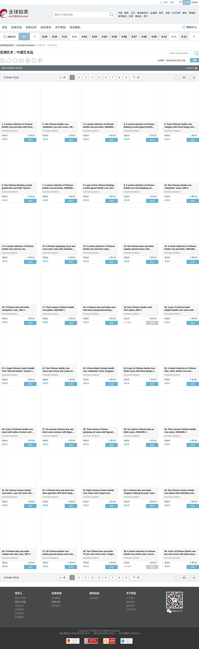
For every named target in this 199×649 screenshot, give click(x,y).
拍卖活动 (16, 27)
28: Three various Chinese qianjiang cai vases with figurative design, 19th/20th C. (99, 432)
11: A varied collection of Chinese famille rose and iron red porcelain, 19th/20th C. (17, 249)
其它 (146, 16)
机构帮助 (56, 598)
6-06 (124, 36)
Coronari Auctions (25, 45)
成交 (30, 140)
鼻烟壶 (192, 13)
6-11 (173, 36)
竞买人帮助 (20, 598)
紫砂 (184, 13)
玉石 (133, 13)
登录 (163, 2)
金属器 (154, 13)
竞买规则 (75, 27)
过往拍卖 (19, 613)
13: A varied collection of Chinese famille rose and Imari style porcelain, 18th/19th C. (99, 249)
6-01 (74, 36)
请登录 (5, 139)
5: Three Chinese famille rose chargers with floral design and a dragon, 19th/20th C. (179, 127)
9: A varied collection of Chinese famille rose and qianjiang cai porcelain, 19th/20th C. (139, 188)
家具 (161, 13)
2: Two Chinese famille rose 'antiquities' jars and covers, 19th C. (58, 127)
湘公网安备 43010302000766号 (75, 633)
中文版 (187, 2)
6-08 (144, 36)
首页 (4, 27)
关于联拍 (60, 27)
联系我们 (130, 605)
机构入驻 (56, 602)
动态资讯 (45, 27)
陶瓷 (126, 13)
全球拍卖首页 (7, 45)
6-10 (164, 36)
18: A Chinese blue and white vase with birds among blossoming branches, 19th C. (99, 310)
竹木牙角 (176, 13)
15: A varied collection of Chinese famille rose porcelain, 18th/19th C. (180, 249)
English (195, 2)
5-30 (54, 36)
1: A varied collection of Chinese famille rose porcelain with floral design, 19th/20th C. (17, 127)
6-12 (183, 36)
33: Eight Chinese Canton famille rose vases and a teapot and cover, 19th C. (98, 493)
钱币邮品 (122, 16)
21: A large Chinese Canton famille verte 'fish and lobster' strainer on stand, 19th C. (18, 371)
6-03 (94, 36)
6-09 (154, 36)
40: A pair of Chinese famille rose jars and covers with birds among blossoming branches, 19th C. (180, 554)
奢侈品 (138, 16)
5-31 (64, 36)
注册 (172, 2)
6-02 (84, 36)
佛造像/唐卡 (143, 13)
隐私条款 (130, 602)
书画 (120, 13)
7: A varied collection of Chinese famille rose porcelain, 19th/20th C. (57, 188)
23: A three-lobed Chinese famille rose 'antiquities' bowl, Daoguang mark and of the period (99, 371)
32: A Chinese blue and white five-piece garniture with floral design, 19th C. (58, 493)
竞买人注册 (20, 602)
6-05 (114, 36)
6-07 (134, 36)
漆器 (168, 13)
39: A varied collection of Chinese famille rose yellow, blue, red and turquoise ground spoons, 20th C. (140, 554)
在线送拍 (19, 609)
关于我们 (130, 598)
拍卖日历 (31, 27)
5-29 (44, 36)
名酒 (131, 16)
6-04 (104, 36)
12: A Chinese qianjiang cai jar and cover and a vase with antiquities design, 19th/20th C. (58, 249)
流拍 (152, 323)
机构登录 (56, 605)
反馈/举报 (130, 609)
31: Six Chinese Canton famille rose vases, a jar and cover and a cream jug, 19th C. (17, 493)
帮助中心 (189, 27)
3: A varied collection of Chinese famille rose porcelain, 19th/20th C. (98, 127)
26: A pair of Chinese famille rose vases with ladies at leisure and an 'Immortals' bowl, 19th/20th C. (18, 432)
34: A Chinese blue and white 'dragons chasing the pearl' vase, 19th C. (139, 493)
